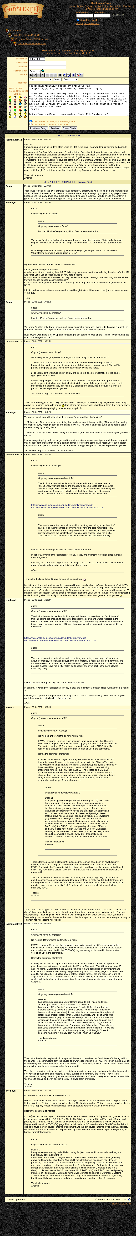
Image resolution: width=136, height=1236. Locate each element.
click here (63, 53)
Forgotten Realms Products (23, 35)
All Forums (12, 30)
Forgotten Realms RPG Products (28, 39)
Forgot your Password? (87, 23)
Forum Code (10, 91)
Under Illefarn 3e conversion (29, 43)
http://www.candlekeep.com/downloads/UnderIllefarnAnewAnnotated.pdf (67, 508)
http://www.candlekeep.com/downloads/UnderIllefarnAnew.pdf (62, 505)
